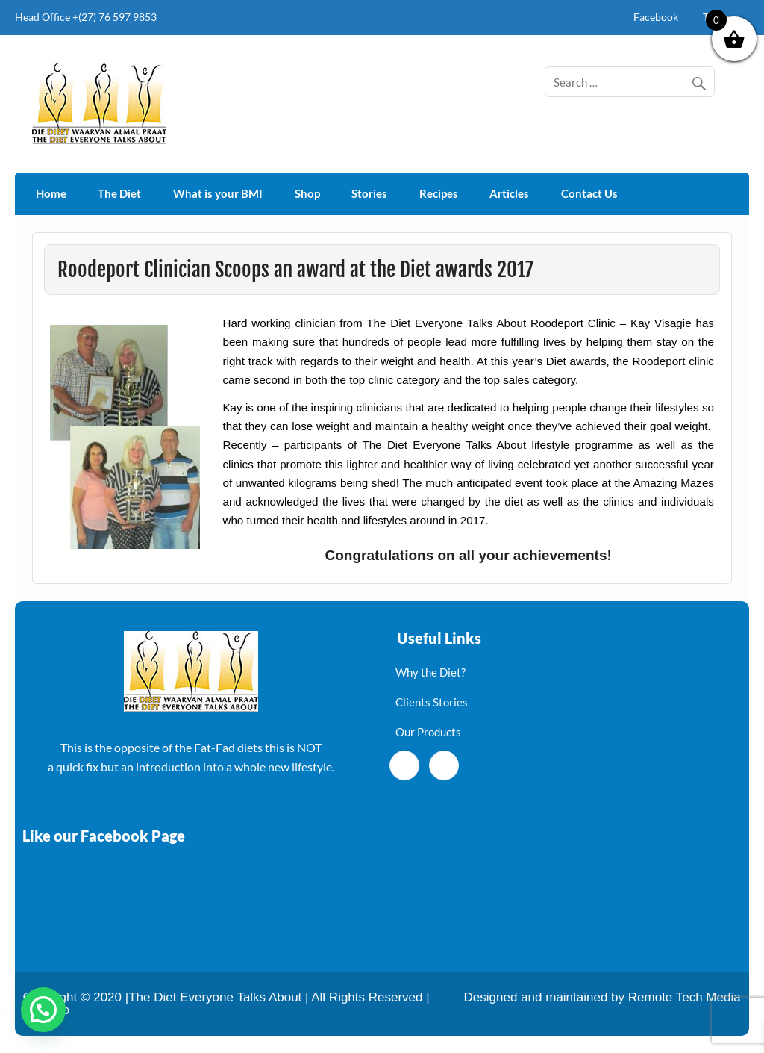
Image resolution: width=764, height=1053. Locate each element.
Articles (509, 193)
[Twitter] (444, 765)
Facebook (655, 16)
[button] (43, 1009)
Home (51, 193)
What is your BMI (218, 193)
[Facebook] (404, 765)
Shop (307, 193)
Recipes (438, 193)
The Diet (119, 193)
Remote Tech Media (684, 997)
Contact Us (589, 193)
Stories (369, 193)
